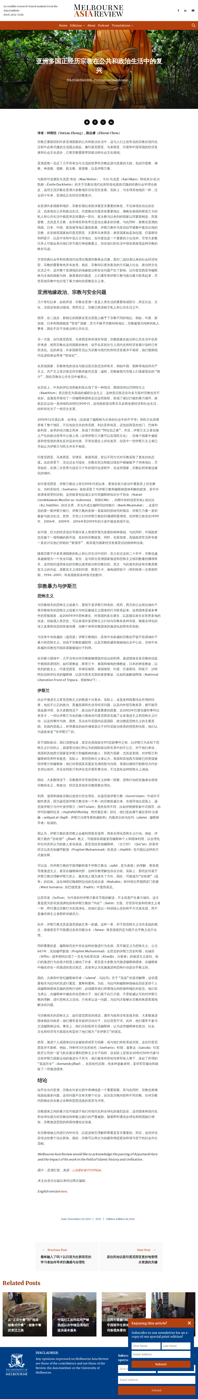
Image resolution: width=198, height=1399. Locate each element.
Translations (121, 25)
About (91, 25)
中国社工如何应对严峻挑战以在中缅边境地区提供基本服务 (73, 1324)
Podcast (103, 25)
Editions (76, 25)
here (64, 1191)
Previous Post (54, 1250)
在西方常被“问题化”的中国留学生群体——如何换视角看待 (123, 1324)
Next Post (147, 1250)
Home (63, 25)
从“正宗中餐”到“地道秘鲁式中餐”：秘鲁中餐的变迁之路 (24, 1324)
